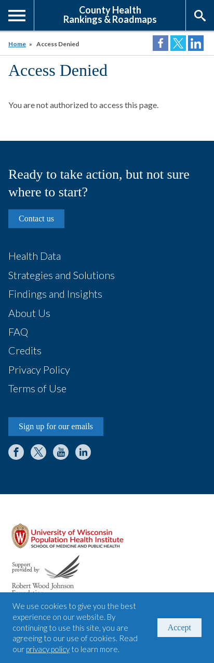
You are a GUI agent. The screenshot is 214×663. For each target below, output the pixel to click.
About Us (29, 313)
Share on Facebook (160, 43)
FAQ (18, 331)
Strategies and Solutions (61, 275)
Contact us (36, 218)
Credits (25, 350)
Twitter (38, 452)
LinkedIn (83, 452)
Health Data (34, 255)
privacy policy (48, 649)
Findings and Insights (55, 293)
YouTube (61, 452)
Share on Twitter (178, 43)
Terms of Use (37, 388)
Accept (179, 627)
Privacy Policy (39, 369)
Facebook (16, 452)
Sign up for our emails (56, 426)
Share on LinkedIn (196, 43)
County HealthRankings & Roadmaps (110, 14)
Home (17, 44)
